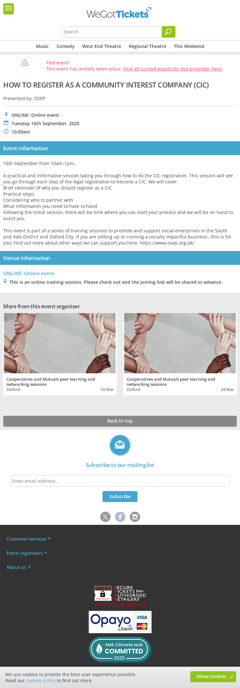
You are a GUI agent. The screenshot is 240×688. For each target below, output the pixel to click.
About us (16, 567)
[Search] (168, 32)
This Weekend (189, 46)
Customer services (26, 538)
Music (42, 46)
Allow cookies (212, 676)
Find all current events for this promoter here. (173, 69)
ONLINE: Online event (29, 273)
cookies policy (41, 680)
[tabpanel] (60, 353)
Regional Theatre (147, 46)
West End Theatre (101, 46)
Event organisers (24, 553)
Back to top (120, 421)
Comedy (66, 46)
